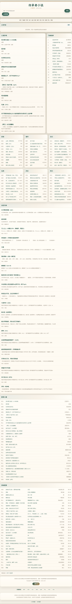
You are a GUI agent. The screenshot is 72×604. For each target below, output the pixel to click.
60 (28, 535)
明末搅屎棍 (4, 96)
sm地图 (39, 602)
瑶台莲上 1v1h (9, 194)
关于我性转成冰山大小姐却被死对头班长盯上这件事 (16, 114)
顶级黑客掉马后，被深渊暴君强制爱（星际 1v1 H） (18, 469)
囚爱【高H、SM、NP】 (12, 436)
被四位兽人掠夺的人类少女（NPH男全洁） (16, 463)
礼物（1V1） (5, 105)
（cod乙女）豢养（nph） (12, 562)
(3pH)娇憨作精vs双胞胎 (59, 186)
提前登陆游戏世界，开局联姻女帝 (10, 349)
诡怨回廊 (8, 450)
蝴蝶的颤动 (30, 522)
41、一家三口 (31, 519)
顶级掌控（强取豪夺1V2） (12, 506)
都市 (39, 20)
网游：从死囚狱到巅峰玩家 (36, 197)
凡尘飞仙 (8, 546)
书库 (22, 20)
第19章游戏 (30, 533)
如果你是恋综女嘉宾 (11, 452)
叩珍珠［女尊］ (10, 479)
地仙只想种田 (55, 48)
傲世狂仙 (54, 72)
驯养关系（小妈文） (11, 519)
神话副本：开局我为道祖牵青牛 (10, 238)
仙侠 (30, 20)
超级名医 (54, 83)
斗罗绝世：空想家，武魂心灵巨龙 (61, 160)
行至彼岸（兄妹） (56, 53)
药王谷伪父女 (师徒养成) (12, 183)
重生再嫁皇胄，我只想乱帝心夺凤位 (14, 524)
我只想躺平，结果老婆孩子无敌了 (61, 152)
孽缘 (7, 568)
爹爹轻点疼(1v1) (10, 495)
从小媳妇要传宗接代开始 (36, 144)
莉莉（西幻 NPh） (59, 144)
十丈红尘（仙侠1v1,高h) (58, 77)
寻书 (67, 10)
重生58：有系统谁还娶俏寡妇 (61, 146)
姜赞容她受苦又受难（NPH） (12, 199)
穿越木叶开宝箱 (56, 56)
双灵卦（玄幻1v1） (10, 530)
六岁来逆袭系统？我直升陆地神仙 (59, 157)
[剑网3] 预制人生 (34, 194)
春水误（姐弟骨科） (7, 312)
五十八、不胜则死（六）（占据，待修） (38, 514)
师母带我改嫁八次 (10, 189)
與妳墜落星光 (9, 439)
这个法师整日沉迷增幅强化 (61, 154)
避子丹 (29, 541)
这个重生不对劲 (56, 75)
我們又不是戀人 (10, 455)
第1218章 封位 (31, 524)
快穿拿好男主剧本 (34, 157)
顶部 (37, 584)
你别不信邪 (57, 191)
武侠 (34, 20)
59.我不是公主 (31, 538)
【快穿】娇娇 (55, 64)
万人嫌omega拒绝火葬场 (60, 199)
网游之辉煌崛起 (34, 189)
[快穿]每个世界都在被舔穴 (12, 458)
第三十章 (30, 495)
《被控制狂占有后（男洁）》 (13, 554)
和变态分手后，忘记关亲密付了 (10, 294)
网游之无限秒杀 (34, 183)
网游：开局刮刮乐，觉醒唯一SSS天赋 (15, 503)
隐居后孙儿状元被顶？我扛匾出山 (10, 275)
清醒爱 (7, 160)
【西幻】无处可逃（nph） (9, 85)
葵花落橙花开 (9, 535)
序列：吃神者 (5, 386)
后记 (29, 489)
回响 (59, 20)
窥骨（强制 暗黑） (10, 549)
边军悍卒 (32, 154)
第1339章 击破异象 (32, 503)
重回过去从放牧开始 (35, 178)
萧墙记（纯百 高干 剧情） (12, 514)
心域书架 (5, 14)
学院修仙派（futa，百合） (12, 175)
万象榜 (17, 20)
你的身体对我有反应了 (33, 559)
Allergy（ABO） (56, 59)
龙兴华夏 (32, 162)
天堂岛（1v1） (9, 149)
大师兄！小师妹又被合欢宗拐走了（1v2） (13, 191)
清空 (69, 25)
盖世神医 (3, 219)
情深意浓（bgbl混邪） (11, 186)
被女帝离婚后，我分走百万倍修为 (10, 321)
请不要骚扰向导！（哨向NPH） (13, 500)
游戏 (51, 20)
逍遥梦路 (32, 191)
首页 (13, 20)
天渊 (2, 247)
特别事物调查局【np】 (11, 474)
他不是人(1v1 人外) (10, 447)
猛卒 (31, 165)
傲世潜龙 (8, 557)
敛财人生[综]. (33, 199)
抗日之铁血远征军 (34, 160)
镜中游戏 (57, 181)
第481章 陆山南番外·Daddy (34, 565)
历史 (43, 20)
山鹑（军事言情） (10, 141)
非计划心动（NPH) (6, 377)
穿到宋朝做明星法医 (57, 51)
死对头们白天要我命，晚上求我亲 (14, 431)
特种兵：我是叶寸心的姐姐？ (61, 149)
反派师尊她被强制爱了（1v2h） (10, 340)
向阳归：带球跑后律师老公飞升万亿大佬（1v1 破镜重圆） (20, 543)
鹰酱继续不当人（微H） (34, 500)
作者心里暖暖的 (31, 492)
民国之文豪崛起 (34, 149)
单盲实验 (8, 154)
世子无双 (32, 141)
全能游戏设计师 (34, 181)
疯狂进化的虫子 (34, 175)
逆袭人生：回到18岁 (11, 471)
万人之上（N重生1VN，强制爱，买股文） (13, 229)
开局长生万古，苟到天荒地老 (9, 359)
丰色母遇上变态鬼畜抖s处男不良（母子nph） (14, 284)
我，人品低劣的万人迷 (11, 181)
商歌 (7, 492)
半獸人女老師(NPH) (59, 178)
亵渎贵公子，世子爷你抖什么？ (10, 76)
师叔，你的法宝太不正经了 (12, 508)
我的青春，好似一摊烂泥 (8, 256)
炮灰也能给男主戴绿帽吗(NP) (13, 527)
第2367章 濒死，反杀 (33, 546)
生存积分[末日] (5, 58)
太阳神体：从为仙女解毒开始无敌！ (14, 551)
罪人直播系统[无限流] (11, 466)
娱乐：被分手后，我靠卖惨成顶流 (61, 165)
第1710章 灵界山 (32, 508)
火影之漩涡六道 (56, 80)
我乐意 (29, 506)
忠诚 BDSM (55, 40)
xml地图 (33, 602)
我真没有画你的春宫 (11, 541)
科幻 (47, 20)
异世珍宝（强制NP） (60, 141)
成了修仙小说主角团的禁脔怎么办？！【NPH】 (12, 178)
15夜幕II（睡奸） (32, 511)
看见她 (54, 45)
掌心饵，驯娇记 (58, 162)
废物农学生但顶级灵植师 (8, 67)
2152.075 (30, 527)
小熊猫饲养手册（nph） (58, 42)
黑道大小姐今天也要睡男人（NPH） (12, 157)
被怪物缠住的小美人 (59, 194)
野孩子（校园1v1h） (11, 538)
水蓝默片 (30, 562)
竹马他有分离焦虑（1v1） (58, 67)
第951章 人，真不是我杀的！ (35, 551)
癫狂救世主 (57, 183)
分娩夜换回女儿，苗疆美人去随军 (14, 434)
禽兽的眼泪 (8, 522)
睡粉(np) (8, 498)
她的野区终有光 (34, 186)
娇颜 (7, 162)
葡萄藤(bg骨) (9, 442)
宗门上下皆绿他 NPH (11, 197)
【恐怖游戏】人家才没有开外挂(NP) (61, 175)
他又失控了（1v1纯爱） (12, 428)
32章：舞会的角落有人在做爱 (35, 568)
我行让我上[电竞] (10, 165)
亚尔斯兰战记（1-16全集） (9, 40)
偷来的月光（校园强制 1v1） (13, 461)
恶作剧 (3, 49)
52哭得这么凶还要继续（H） (35, 516)
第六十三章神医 (31, 543)
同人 (55, 20)
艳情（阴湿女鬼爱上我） (12, 444)
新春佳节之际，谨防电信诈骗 (13, 489)
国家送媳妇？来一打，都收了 (36, 146)
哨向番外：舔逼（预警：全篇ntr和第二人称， (39, 554)
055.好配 (30, 498)
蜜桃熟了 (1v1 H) (6, 266)
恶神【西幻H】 (34, 152)
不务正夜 (8, 565)
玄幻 (26, 20)
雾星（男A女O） (10, 152)
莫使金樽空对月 (31, 530)
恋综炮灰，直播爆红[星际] (61, 189)
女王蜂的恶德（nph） (7, 210)
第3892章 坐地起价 (32, 557)
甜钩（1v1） (9, 144)
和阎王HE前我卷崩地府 (60, 197)
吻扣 (7, 559)
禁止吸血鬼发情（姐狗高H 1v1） (14, 516)
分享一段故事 (9, 573)
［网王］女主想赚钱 (7, 125)
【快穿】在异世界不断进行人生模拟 (14, 477)
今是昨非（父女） (10, 146)
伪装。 (29, 549)
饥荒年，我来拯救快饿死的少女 (60, 61)
